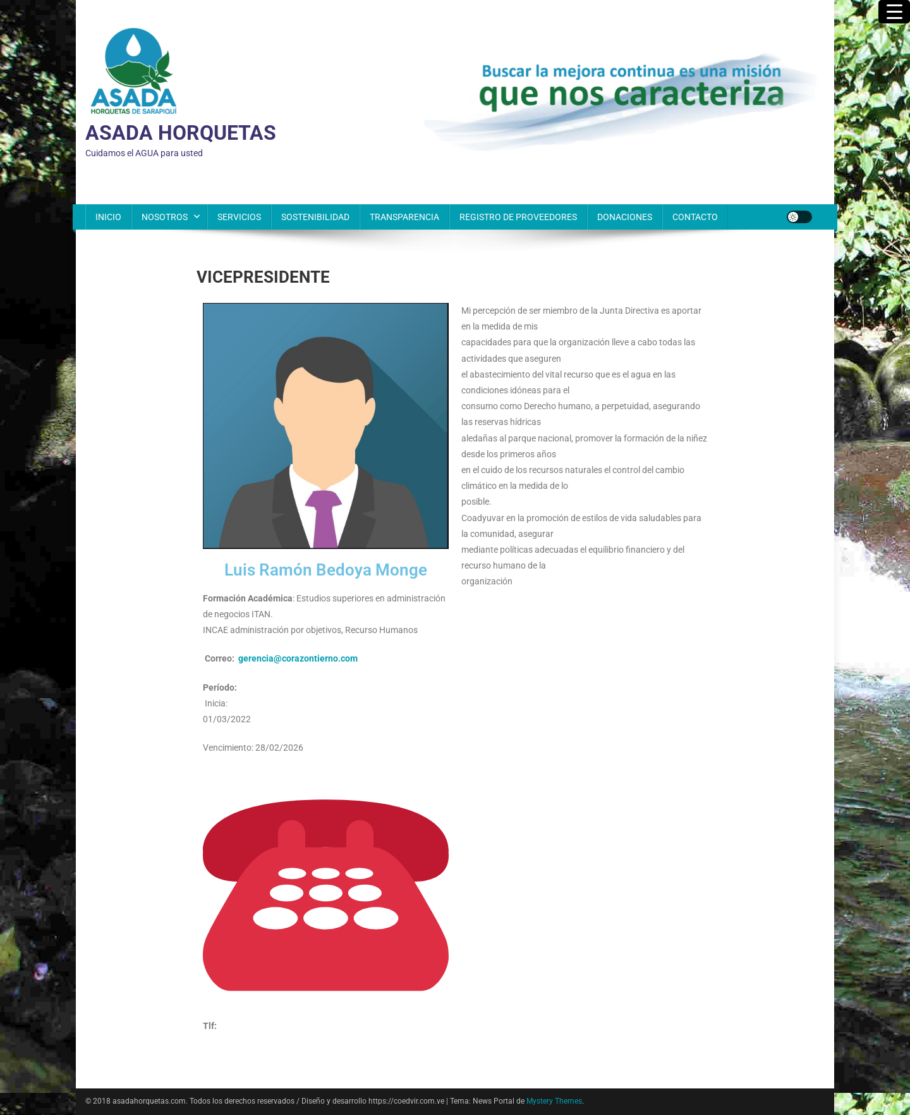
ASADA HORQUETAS (180, 133)
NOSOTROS (165, 217)
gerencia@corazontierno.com (298, 658)
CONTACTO (695, 217)
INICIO (108, 217)
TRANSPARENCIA (404, 217)
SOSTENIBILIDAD (315, 217)
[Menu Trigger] (894, 11)
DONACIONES (624, 217)
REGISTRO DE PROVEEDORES (518, 217)
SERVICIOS (239, 217)
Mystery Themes (554, 1101)
